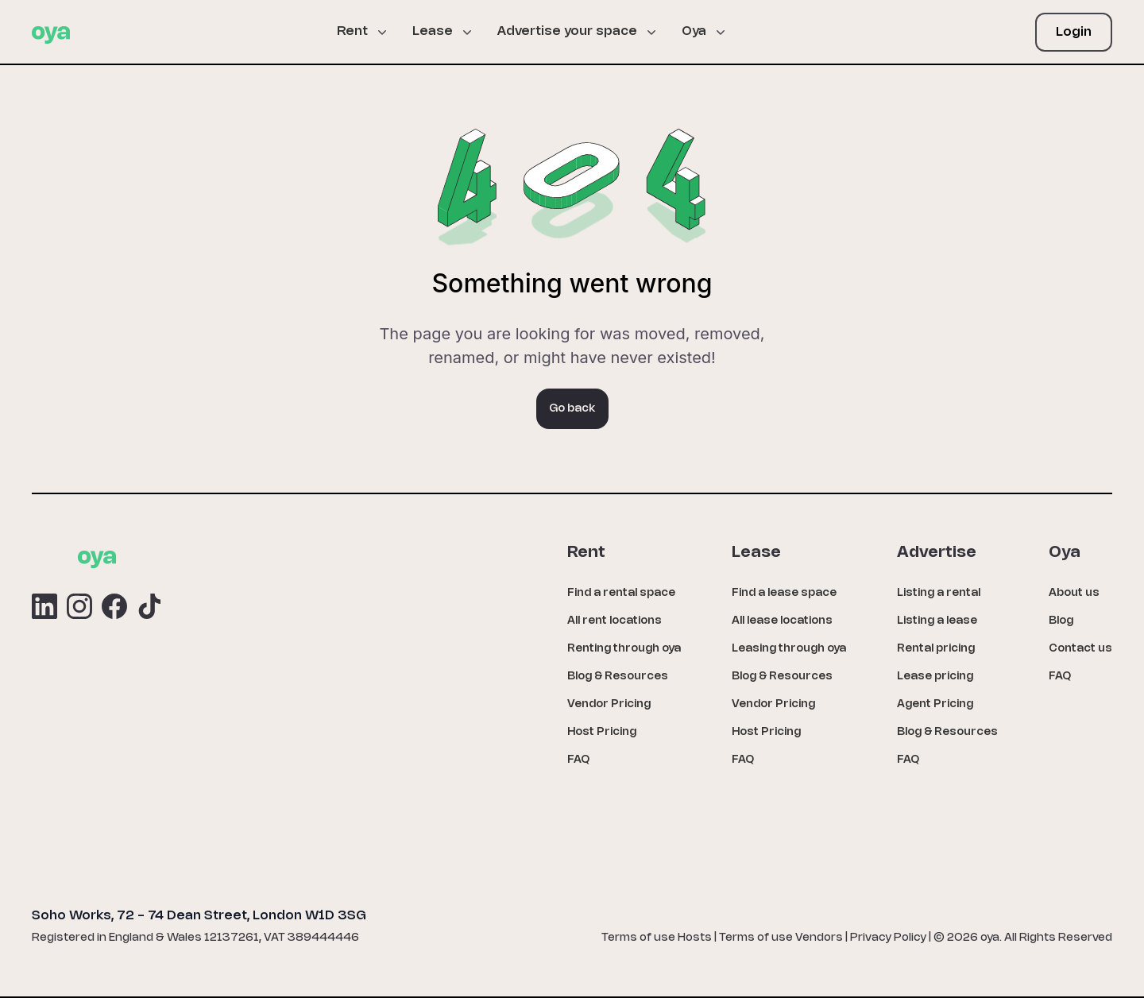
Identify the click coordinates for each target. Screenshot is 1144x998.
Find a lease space (784, 593)
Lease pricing (935, 676)
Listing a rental (938, 593)
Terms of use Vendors (781, 938)
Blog (1061, 621)
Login (1074, 32)
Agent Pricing (935, 704)
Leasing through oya (789, 649)
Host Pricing (601, 732)
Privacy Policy (888, 938)
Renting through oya (624, 649)
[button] (368, 31)
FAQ (578, 760)
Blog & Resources (617, 676)
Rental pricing (936, 649)
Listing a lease (937, 621)
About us (1074, 593)
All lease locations (782, 621)
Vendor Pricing (609, 704)
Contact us (1080, 649)
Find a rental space (621, 593)
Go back (572, 409)
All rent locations (614, 621)
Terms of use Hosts (656, 938)
